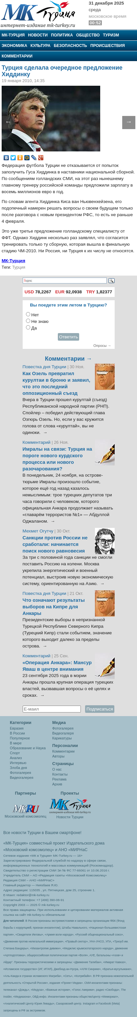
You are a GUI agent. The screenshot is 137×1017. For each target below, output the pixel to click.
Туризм (111, 35)
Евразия (17, 728)
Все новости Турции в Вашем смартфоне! (42, 832)
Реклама (59, 779)
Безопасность (70, 45)
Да (34, 328)
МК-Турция (13, 35)
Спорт (15, 753)
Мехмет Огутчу (38, 531)
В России (17, 733)
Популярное (20, 738)
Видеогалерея (21, 778)
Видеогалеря (63, 733)
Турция (18, 267)
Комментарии (17, 56)
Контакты (60, 774)
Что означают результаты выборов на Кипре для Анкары (54, 607)
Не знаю (39, 321)
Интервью (18, 763)
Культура (41, 45)
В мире (16, 743)
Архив (57, 784)
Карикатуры (62, 738)
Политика (62, 35)
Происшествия (107, 45)
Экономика (14, 45)
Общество (88, 35)
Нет (35, 314)
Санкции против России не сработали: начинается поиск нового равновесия (55, 544)
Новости (38, 35)
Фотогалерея (20, 773)
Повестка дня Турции (45, 366)
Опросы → (102, 346)
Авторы (58, 756)
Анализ (16, 758)
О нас (57, 769)
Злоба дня (18, 768)
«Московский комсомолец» (28, 849)
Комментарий (37, 442)
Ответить (68, 336)
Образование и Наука (28, 748)
